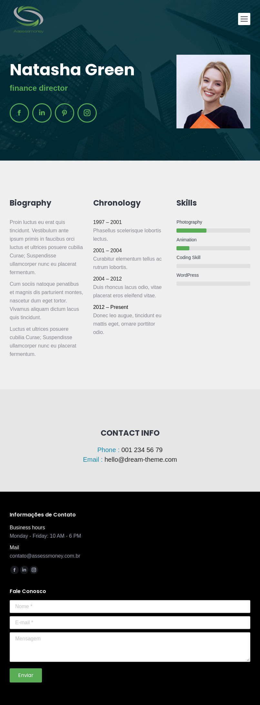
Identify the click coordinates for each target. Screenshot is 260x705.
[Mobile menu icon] (244, 19)
